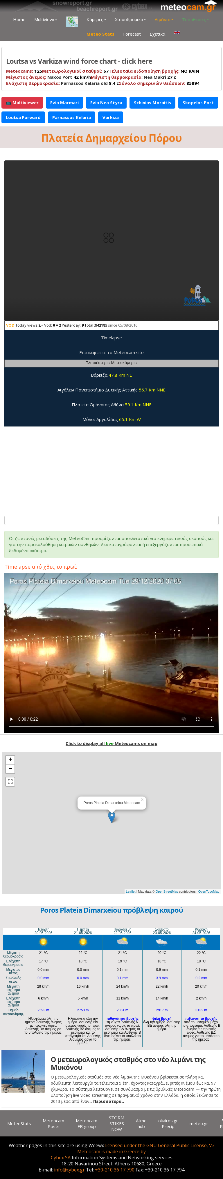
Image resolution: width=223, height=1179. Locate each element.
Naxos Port (59, 77)
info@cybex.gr (69, 1170)
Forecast (132, 34)
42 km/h (48, 77)
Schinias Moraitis (152, 102)
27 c (133, 77)
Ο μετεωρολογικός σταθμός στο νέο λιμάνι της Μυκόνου (128, 1063)
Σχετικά (157, 34)
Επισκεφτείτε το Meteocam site (111, 352)
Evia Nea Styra (106, 102)
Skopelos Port (198, 102)
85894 (159, 83)
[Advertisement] (111, 468)
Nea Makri (155, 77)
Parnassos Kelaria (71, 117)
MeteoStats (19, 1123)
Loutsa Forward (23, 117)
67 (75, 71)
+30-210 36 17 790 (114, 1170)
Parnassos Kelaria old (84, 83)
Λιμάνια (164, 19)
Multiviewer (45, 19)
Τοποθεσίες (195, 19)
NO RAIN (154, 71)
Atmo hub (141, 1123)
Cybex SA (61, 1157)
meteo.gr (199, 1123)
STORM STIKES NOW (116, 1123)
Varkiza (110, 117)
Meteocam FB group (86, 1123)
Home (19, 19)
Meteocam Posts (53, 1123)
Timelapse (111, 337)
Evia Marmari (64, 102)
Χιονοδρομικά (130, 19)
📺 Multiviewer (22, 102)
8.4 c (62, 83)
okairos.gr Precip (168, 1123)
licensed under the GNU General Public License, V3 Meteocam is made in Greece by (146, 1148)
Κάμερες (96, 19)
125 (24, 71)
